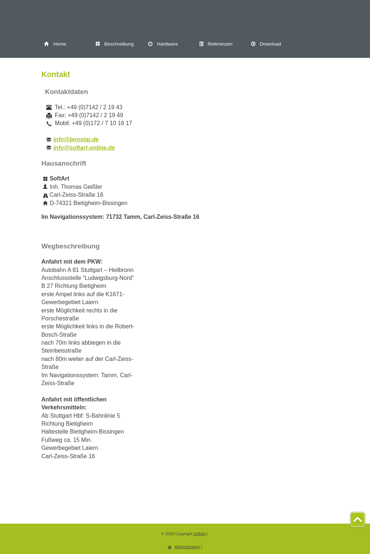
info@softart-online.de (84, 148)
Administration (187, 547)
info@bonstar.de (76, 139)
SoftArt (199, 534)
